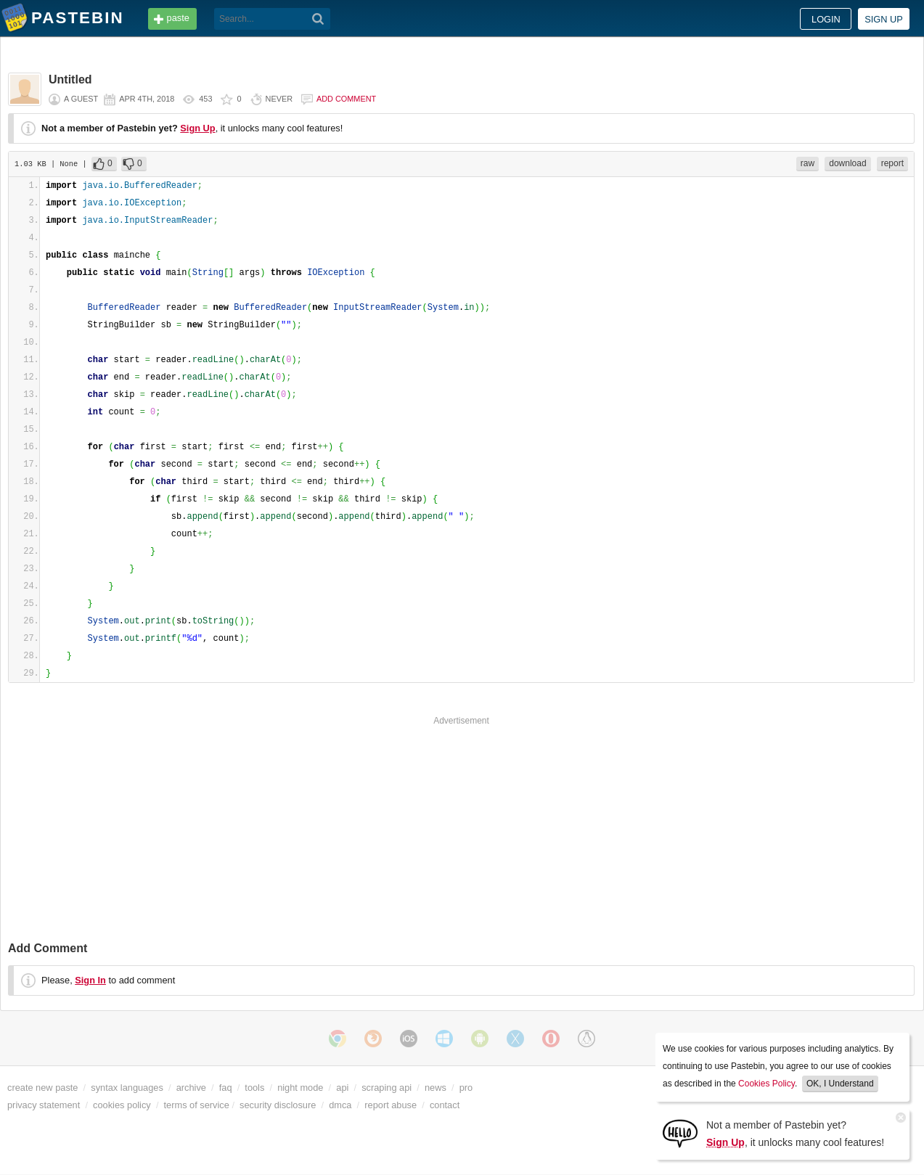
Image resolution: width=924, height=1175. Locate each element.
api (342, 1087)
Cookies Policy (766, 1083)
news (435, 1087)
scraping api (386, 1087)
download (847, 163)
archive (191, 1087)
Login (826, 19)
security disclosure (278, 1105)
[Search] (318, 19)
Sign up (883, 19)
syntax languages (127, 1087)
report (892, 163)
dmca (340, 1105)
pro (466, 1087)
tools (254, 1087)
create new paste (42, 1087)
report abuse (390, 1105)
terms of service (196, 1105)
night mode (300, 1087)
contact (444, 1105)
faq (225, 1087)
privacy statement (43, 1105)
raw (807, 163)
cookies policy (122, 1105)
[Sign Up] (680, 1132)
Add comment (346, 98)
